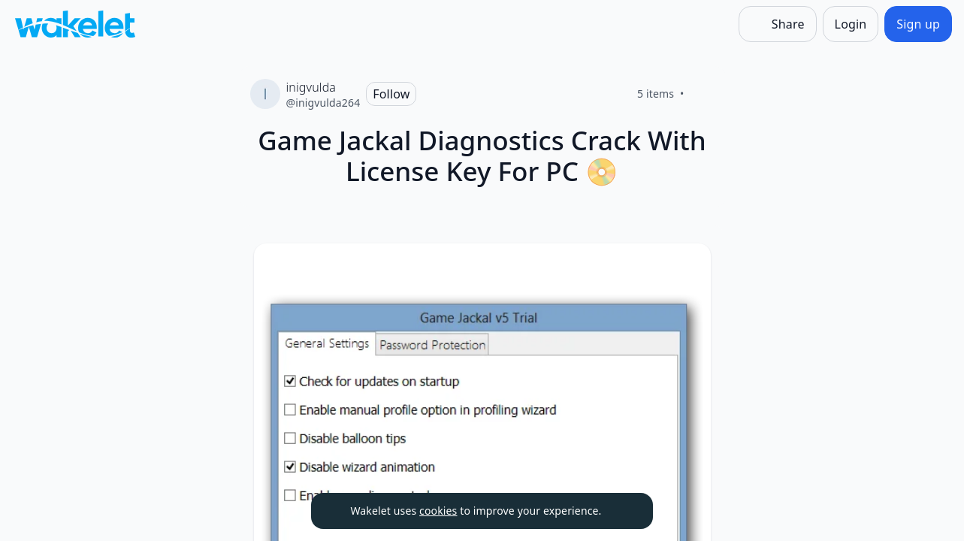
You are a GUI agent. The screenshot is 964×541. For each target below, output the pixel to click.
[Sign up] (918, 24)
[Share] (778, 24)
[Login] (851, 24)
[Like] (703, 94)
